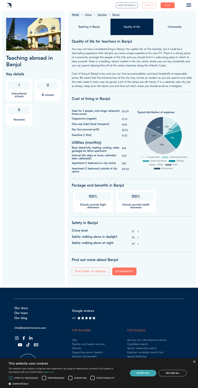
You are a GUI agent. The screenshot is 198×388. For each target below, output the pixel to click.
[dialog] (99, 373)
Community (124, 271)
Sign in (149, 5)
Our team (21, 313)
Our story (21, 308)
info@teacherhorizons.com (30, 327)
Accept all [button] (143, 373)
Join (167, 5)
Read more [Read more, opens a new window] (49, 372)
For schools (127, 5)
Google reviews (83, 311)
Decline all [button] (173, 373)
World (75, 14)
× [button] (194, 362)
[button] (67, 383)
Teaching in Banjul (91, 271)
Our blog (20, 318)
